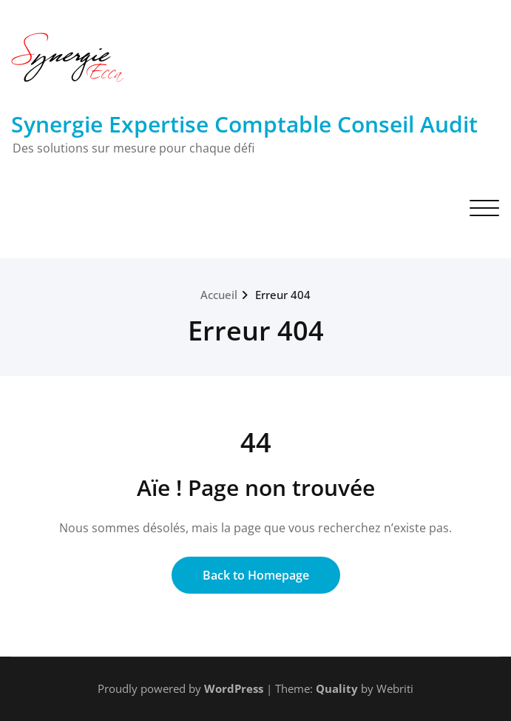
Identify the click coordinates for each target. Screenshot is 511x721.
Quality (337, 688)
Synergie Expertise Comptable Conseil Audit (244, 124)
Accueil (218, 294)
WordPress (233, 688)
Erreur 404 (283, 294)
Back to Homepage (256, 575)
